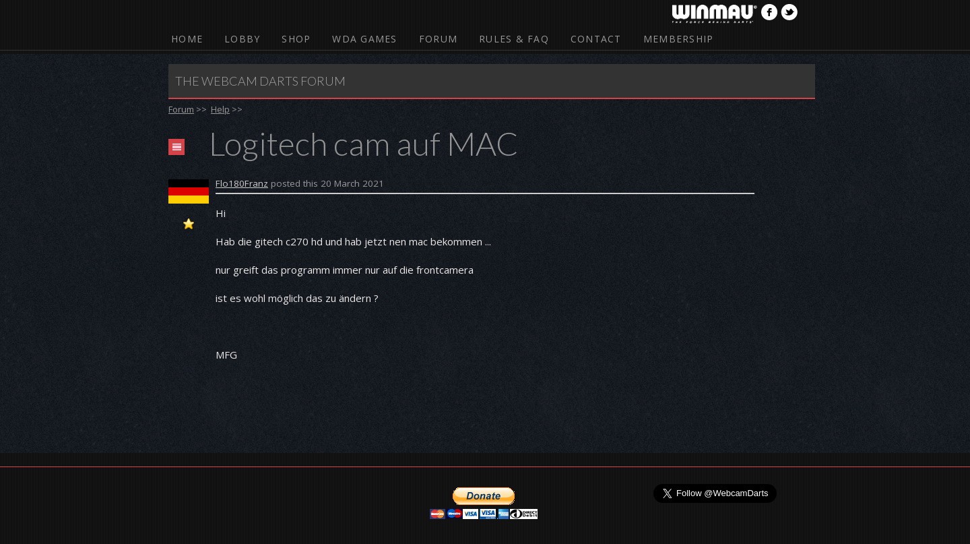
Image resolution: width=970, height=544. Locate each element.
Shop (296, 38)
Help (220, 109)
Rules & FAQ (514, 38)
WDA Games (364, 38)
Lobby (242, 38)
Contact (596, 38)
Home (187, 38)
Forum (438, 38)
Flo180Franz (242, 183)
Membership (678, 38)
